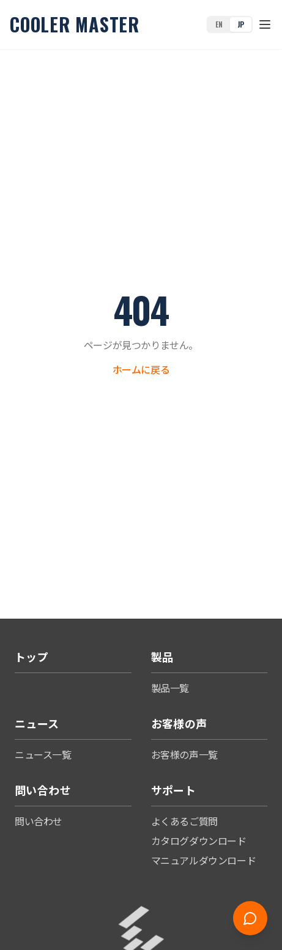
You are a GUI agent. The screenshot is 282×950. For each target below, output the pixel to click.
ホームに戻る (141, 369)
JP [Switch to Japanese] (240, 24)
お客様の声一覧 (184, 754)
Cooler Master (74, 24)
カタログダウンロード (199, 840)
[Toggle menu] (265, 24)
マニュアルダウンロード (203, 860)
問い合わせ (38, 821)
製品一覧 (170, 687)
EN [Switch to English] (218, 24)
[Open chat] (250, 918)
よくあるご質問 (184, 821)
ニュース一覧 (43, 754)
